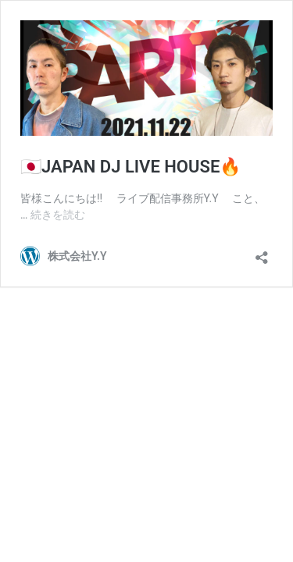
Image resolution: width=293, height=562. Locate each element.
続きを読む (57, 214)
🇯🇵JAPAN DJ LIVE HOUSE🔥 (130, 166)
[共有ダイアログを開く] (262, 252)
